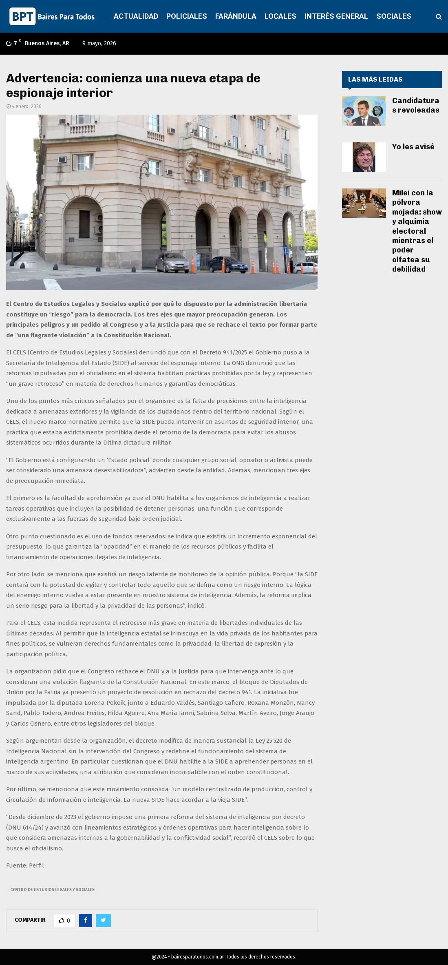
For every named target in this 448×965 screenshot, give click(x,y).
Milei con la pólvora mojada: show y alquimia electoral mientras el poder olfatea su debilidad (417, 231)
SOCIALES (393, 16)
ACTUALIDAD (136, 16)
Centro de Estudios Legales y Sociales (52, 890)
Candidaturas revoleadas (415, 105)
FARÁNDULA (235, 16)
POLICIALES (186, 16)
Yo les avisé (413, 146)
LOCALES (280, 16)
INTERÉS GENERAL (336, 16)
